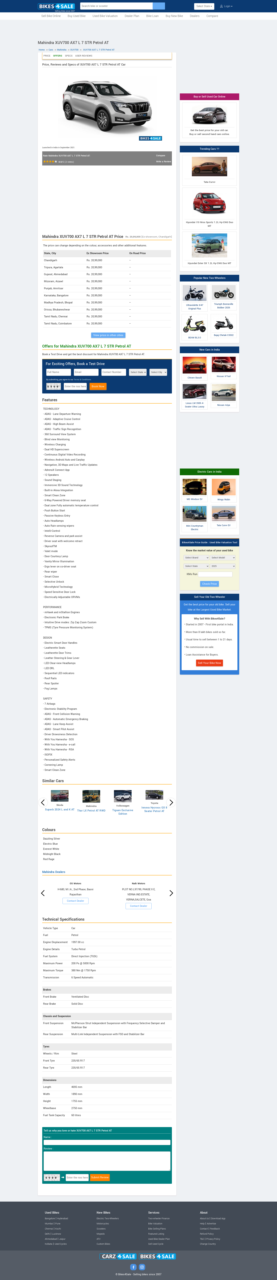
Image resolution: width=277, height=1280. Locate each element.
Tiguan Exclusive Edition (122, 812)
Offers (57, 55)
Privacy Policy (213, 1239)
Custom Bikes (103, 1244)
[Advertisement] (138, 29)
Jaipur (62, 1239)
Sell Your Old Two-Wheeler (209, 597)
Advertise (211, 1223)
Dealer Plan (132, 16)
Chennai (49, 1228)
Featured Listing (156, 1233)
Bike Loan (152, 16)
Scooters (101, 1228)
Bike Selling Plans (157, 1228)
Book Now (98, 386)
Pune (57, 1223)
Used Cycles (61, 1244)
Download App (218, 1218)
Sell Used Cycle (155, 1244)
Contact (204, 1228)
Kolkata (48, 1244)
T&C (202, 1239)
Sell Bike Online (51, 16)
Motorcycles (103, 1223)
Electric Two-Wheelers (108, 1218)
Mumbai (49, 1223)
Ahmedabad (51, 1239)
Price (46, 55)
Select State (204, 6)
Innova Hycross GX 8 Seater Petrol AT (154, 809)
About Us (204, 1218)
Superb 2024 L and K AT (59, 809)
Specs (68, 55)
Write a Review (163, 161)
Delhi (47, 1233)
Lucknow (56, 1233)
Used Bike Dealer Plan (159, 1239)
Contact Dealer (75, 901)
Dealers (194, 16)
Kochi (58, 1228)
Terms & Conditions (82, 379)
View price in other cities (108, 335)
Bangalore (50, 1218)
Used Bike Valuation (105, 16)
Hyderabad (62, 1218)
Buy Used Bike (77, 16)
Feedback (215, 1228)
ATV (99, 1239)
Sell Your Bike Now (209, 663)
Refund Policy (207, 1233)
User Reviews (83, 55)
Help (202, 1223)
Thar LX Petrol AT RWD (91, 811)
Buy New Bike (174, 16)
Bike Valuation (155, 1223)
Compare (212, 16)
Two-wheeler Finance (159, 1218)
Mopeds (101, 1233)
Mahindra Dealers (53, 872)
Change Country (208, 1244)
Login (226, 6)
